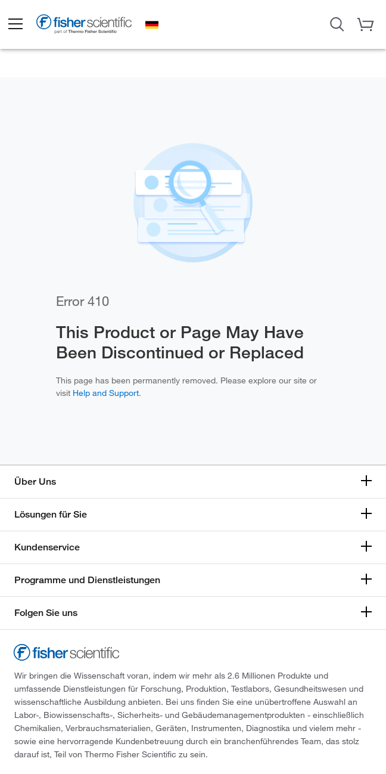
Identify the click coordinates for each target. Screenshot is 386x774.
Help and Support (106, 393)
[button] (15, 24)
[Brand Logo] (84, 26)
